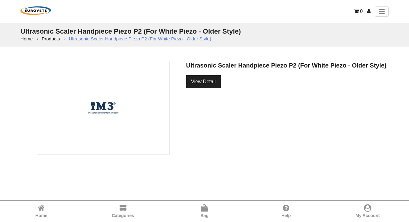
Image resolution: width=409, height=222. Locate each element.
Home (26, 38)
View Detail (203, 81)
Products (51, 38)
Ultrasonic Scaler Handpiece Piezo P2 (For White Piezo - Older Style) (140, 38)
